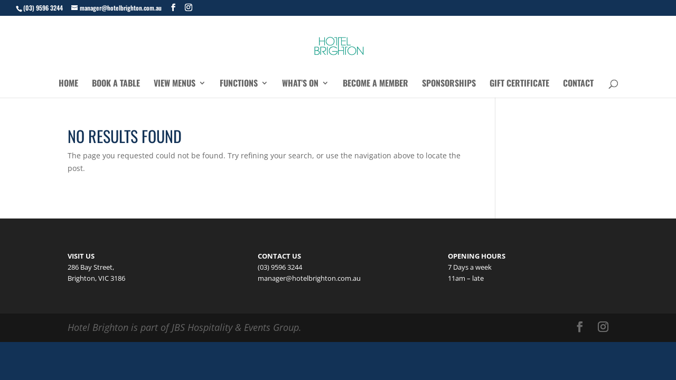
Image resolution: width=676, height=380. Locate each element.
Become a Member (375, 84)
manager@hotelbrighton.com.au (309, 278)
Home (68, 84)
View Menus (174, 84)
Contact (578, 84)
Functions (239, 84)
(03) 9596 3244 (43, 7)
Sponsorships (449, 84)
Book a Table (116, 84)
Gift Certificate (519, 84)
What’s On (300, 84)
